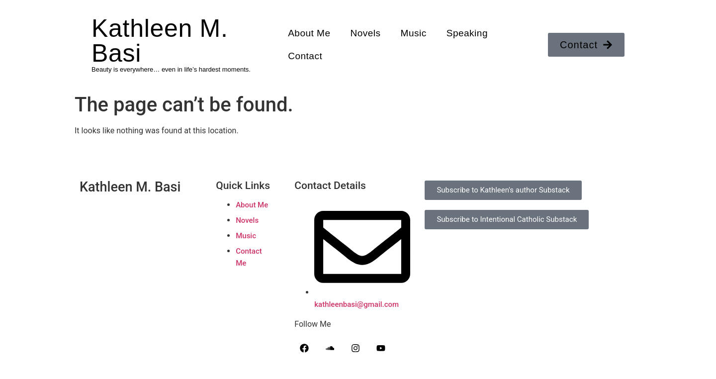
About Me (309, 33)
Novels (366, 33)
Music (414, 33)
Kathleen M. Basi (159, 40)
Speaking (467, 33)
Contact (305, 56)
